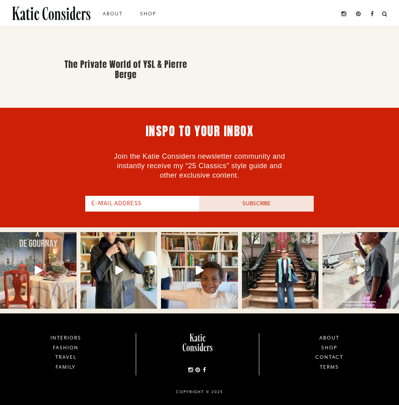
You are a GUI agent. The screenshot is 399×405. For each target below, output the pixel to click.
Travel (66, 357)
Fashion (66, 348)
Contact (329, 357)
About (113, 14)
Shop (148, 14)
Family (66, 367)
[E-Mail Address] (142, 204)
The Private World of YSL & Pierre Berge (125, 69)
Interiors (66, 338)
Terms (329, 367)
